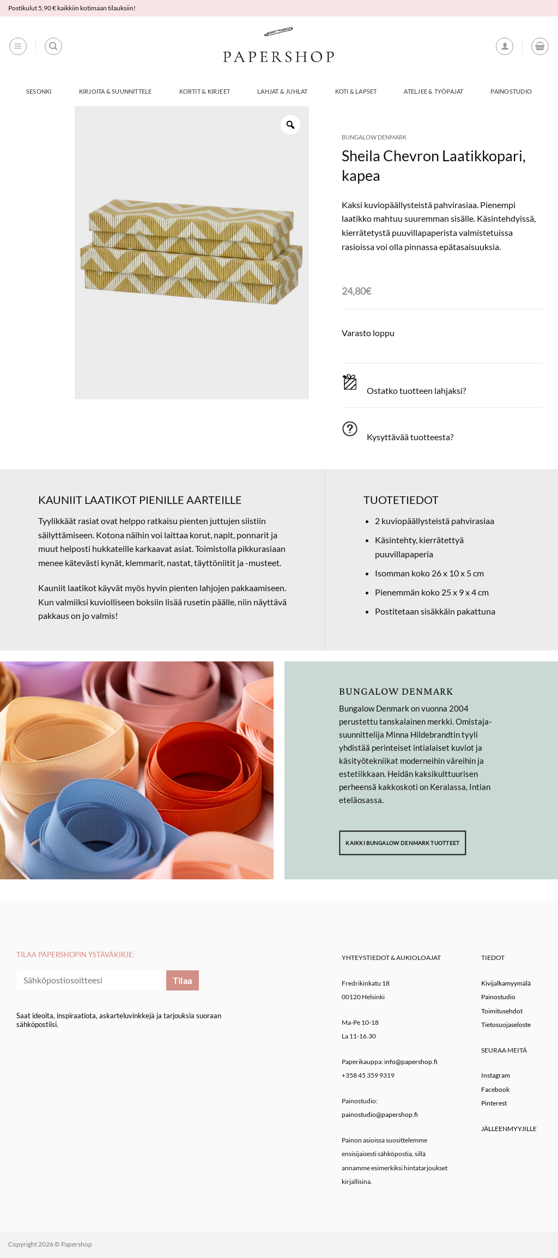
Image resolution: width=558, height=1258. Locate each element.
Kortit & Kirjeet (205, 91)
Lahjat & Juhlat (282, 91)
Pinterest (494, 1103)
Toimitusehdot (502, 1011)
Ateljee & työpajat (433, 91)
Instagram (495, 1075)
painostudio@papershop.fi (380, 1114)
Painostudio (510, 91)
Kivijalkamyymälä (506, 983)
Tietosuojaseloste (506, 1024)
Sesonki (39, 91)
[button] (18, 46)
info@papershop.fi (411, 1062)
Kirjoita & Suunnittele (115, 91)
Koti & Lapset (356, 91)
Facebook (495, 1089)
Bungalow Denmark (374, 137)
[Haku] (53, 46)
